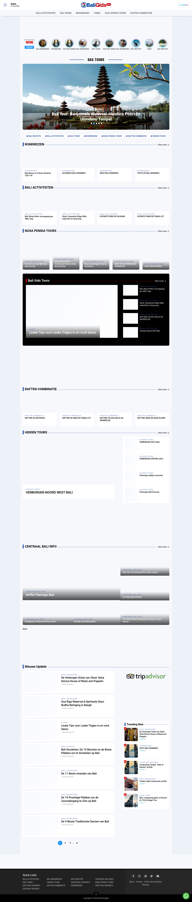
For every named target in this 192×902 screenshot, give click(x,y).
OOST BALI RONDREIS (148, 748)
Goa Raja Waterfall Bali (132, 597)
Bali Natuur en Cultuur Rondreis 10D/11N (38, 174)
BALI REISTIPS (136, 49)
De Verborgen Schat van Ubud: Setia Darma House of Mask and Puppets (82, 679)
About (131, 882)
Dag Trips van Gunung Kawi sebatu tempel (140, 572)
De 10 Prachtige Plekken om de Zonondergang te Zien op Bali (79, 799)
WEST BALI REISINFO (104, 885)
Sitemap (145, 885)
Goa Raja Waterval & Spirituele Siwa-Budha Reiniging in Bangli (83, 703)
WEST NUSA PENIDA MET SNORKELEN (125, 265)
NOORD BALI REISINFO (80, 882)
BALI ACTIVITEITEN (45, 12)
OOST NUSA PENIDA (153, 266)
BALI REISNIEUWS (42, 49)
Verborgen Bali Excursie (149, 492)
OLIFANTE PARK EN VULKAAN (112, 216)
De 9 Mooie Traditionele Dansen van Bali (85, 821)
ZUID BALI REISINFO (31, 889)
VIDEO (97, 12)
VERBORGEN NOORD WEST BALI (49, 492)
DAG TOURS (65, 12)
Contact (185, 5)
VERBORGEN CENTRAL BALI (151, 459)
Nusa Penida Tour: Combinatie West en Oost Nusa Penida (65, 263)
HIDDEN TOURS (159, 136)
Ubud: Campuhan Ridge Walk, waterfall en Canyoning (74, 217)
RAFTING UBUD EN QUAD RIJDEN (151, 418)
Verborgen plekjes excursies (151, 475)
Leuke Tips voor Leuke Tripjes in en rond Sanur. (63, 332)
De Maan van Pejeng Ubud (85, 622)
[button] (91, 123)
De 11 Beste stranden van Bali (79, 773)
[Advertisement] (96, 26)
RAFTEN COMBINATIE (141, 12)
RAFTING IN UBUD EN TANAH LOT (76, 418)
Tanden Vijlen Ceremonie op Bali (152, 781)
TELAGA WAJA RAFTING (150, 331)
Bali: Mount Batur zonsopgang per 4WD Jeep (39, 217)
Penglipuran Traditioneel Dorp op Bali (40, 622)
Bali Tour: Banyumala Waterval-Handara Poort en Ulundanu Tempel (96, 116)
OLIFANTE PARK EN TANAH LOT (150, 216)
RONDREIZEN (82, 12)
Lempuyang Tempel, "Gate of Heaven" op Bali (151, 766)
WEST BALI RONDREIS (109, 173)
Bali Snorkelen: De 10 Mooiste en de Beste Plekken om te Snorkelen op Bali (86, 751)
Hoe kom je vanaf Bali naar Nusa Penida (36, 265)
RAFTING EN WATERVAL (35, 418)
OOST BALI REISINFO (69, 49)
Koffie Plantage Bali (40, 595)
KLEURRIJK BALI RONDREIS (74, 173)
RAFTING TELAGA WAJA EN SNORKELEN (151, 318)
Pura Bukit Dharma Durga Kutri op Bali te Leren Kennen (142, 620)
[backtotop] (96, 894)
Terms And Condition (153, 882)
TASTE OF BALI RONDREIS (148, 173)
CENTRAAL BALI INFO (36, 591)
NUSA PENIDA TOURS (115, 12)
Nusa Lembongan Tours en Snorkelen (96, 265)
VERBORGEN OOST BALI (149, 442)
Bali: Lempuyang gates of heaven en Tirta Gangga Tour (153, 799)
